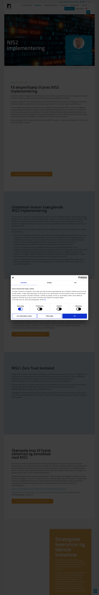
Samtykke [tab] (24, 282)
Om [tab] (75, 282)
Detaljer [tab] (49, 282)
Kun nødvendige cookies (24, 316)
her (45, 299)
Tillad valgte (49, 316)
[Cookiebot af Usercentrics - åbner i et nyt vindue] (79, 277)
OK (75, 316)
